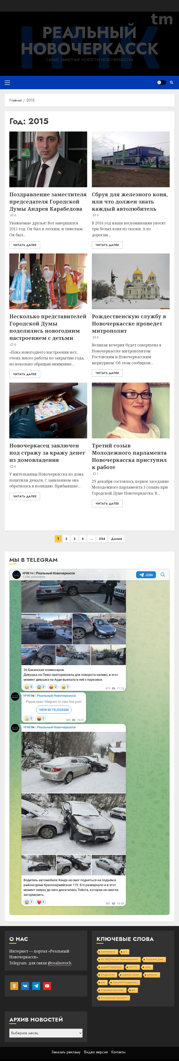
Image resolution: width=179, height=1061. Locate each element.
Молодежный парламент (114, 993)
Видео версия (96, 1047)
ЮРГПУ (133, 962)
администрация (130, 970)
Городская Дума (154, 954)
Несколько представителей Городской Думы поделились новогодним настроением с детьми (47, 327)
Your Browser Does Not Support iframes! (89, 737)
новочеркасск (108, 947)
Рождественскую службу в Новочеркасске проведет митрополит (129, 323)
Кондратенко (108, 970)
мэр (103, 977)
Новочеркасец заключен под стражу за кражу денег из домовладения (47, 452)
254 (102, 534)
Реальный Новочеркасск (90, 40)
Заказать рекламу (65, 1047)
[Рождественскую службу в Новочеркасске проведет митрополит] (131, 281)
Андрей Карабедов (111, 962)
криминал (152, 970)
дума (147, 962)
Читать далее (24, 245)
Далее (116, 534)
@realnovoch (59, 958)
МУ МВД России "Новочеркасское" (119, 954)
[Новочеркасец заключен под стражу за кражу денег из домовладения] (48, 410)
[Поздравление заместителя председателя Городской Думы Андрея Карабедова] (48, 159)
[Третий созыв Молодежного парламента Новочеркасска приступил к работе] (131, 410)
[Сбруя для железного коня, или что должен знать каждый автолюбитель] (131, 159)
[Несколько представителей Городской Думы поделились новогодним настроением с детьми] (48, 281)
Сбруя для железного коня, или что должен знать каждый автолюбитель (130, 201)
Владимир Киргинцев (112, 985)
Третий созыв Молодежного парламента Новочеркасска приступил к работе (129, 456)
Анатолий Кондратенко (125, 977)
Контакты (118, 1047)
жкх (133, 985)
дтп (125, 947)
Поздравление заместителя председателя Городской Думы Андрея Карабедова (48, 201)
